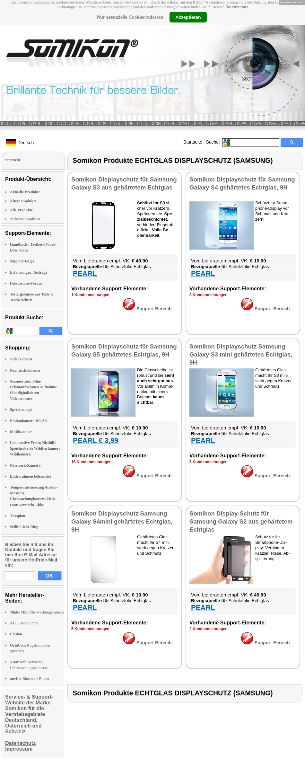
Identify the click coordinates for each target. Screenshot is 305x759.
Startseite (192, 142)
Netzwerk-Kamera (25, 465)
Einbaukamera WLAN (29, 421)
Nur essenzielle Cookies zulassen (130, 17)
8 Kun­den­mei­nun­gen (208, 295)
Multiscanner (21, 431)
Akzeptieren (188, 17)
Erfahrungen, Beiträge (28, 272)
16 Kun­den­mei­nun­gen (91, 462)
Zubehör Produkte (25, 219)
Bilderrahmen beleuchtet (30, 476)
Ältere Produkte (23, 201)
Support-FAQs (22, 261)
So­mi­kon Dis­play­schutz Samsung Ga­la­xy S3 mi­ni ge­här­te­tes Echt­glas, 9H (240, 354)
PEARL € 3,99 (95, 441)
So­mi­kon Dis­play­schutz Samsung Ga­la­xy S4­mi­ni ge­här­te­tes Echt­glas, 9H (121, 521)
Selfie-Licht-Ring (24, 527)
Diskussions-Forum (26, 283)
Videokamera (21, 359)
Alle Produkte (21, 210)
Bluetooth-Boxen (29, 678)
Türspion (17, 516)
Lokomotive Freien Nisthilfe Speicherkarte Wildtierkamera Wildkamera (35, 448)
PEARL (85, 273)
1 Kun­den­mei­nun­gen (90, 295)
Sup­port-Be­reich (147, 308)
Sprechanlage (21, 409)
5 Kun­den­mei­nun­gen (208, 462)
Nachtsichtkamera (25, 370)
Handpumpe (24, 623)
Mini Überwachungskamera (37, 612)
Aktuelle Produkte (25, 192)
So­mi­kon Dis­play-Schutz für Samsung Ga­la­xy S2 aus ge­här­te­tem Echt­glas (240, 521)
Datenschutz (236, 7)
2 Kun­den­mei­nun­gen (208, 629)
